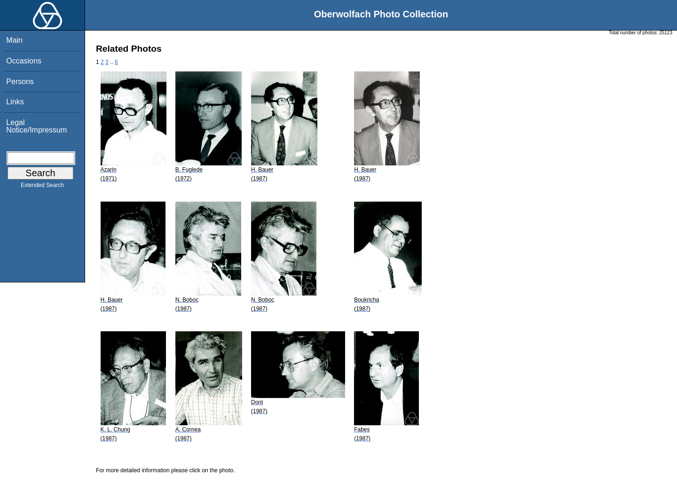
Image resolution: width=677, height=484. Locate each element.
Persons (20, 82)
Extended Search (42, 187)
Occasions (23, 61)
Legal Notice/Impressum (36, 126)
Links (15, 102)
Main (14, 40)
